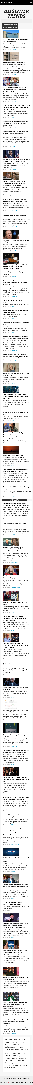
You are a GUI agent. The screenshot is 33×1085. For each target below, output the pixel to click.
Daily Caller (13, 534)
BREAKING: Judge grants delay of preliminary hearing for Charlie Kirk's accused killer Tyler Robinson (14, 549)
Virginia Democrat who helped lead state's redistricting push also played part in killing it (16, 886)
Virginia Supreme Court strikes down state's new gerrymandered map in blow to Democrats (16, 1021)
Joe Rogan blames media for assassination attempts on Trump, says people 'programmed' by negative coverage (15, 925)
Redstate (14, 276)
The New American (15, 746)
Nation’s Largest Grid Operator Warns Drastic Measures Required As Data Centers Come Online (16, 396)
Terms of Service (20, 1082)
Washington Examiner (17, 250)
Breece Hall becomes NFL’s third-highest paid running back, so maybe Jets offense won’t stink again (15, 1004)
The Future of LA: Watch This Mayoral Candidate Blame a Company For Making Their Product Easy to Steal (15, 434)
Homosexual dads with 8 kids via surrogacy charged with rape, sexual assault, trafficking (16, 133)
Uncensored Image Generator (21, 1078)
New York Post (15, 210)
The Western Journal (15, 844)
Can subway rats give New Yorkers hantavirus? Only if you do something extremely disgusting (14, 618)
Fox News (14, 101)
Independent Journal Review (18, 408)
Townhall (14, 169)
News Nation (13, 496)
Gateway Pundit (15, 127)
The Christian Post (14, 1033)
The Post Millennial (16, 195)
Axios (13, 318)
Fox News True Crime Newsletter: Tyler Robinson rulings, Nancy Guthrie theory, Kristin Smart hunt (15, 89)
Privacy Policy (29, 1082)
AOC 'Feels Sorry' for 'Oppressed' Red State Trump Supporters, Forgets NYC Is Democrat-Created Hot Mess (16, 266)
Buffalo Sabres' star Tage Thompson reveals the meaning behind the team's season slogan (16, 859)
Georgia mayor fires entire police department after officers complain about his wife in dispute (15, 645)
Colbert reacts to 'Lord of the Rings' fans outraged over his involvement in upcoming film (16, 779)
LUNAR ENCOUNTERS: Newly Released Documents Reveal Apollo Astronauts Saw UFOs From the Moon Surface (15, 356)
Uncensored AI (7, 1078)
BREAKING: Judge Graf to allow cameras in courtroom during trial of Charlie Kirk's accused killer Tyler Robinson (15, 183)
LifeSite (13, 146)
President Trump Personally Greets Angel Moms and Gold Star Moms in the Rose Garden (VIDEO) (15, 123)
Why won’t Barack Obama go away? (13, 300)
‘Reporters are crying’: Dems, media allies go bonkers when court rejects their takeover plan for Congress (16, 107)
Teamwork (6, 663)
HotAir (13, 383)
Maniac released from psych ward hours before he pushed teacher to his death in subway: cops (15, 282)
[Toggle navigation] (30, 2)
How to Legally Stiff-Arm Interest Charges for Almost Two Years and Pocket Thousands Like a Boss (16, 671)
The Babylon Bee (14, 964)
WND (13, 117)
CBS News (14, 49)
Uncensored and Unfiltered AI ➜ (10, 26)
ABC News (14, 74)
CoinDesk (13, 719)
